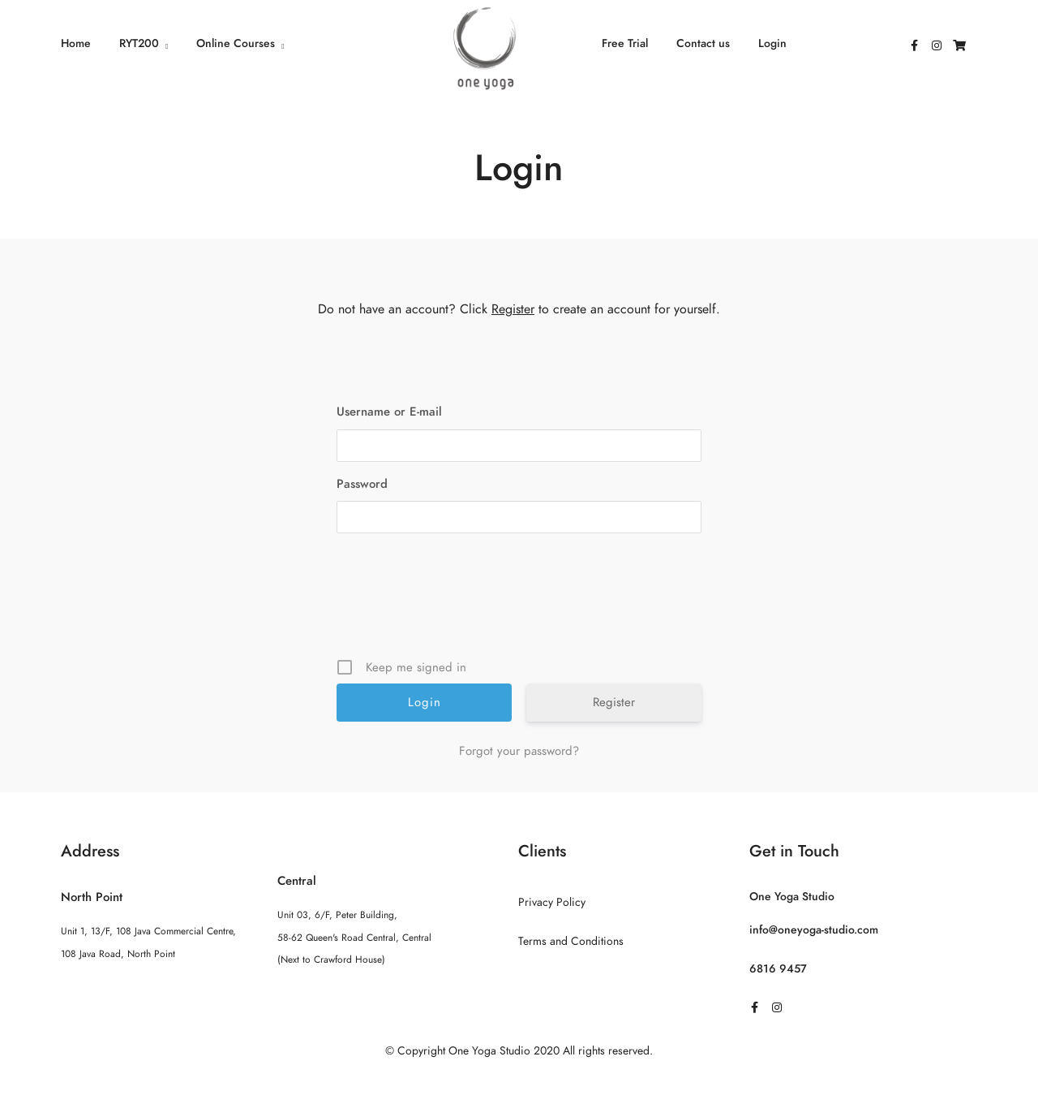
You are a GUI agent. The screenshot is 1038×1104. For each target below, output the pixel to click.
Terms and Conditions (571, 941)
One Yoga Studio (791, 896)
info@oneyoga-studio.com (813, 930)
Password (362, 484)
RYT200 (139, 43)
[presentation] (520, 601)
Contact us (703, 43)
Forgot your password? (519, 751)
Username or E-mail (389, 411)
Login (772, 43)
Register (512, 309)
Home (76, 43)
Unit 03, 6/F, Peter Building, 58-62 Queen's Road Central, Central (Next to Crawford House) (354, 936)
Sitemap (519, 1082)
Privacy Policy (551, 902)
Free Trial (625, 43)
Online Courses (235, 43)
